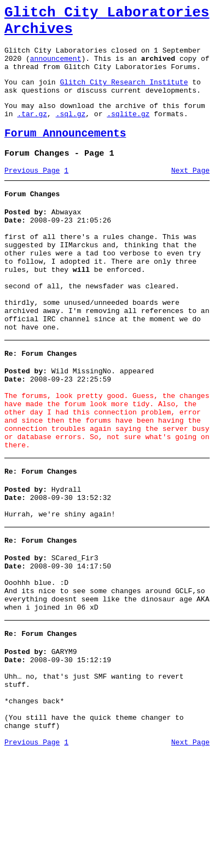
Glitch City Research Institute (124, 95)
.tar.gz (32, 132)
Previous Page (32, 193)
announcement (56, 68)
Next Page (190, 193)
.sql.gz (71, 132)
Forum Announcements (65, 153)
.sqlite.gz (128, 132)
